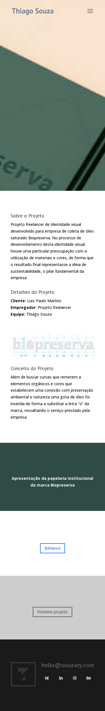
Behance (52, 548)
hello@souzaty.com (67, 665)
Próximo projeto (52, 611)
